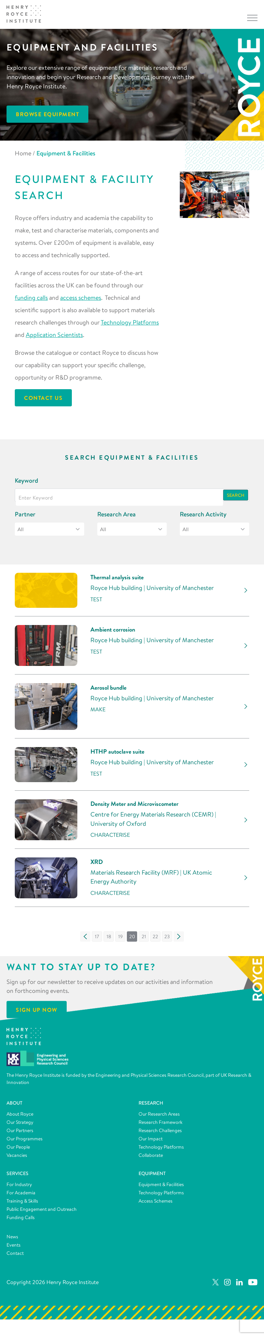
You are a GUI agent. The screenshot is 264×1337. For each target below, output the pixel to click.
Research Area (116, 514)
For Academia (21, 1196)
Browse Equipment (47, 114)
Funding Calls (21, 1221)
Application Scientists (54, 335)
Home (23, 153)
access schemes (80, 298)
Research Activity (203, 514)
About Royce (20, 1118)
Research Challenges (160, 1134)
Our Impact (151, 1142)
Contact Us (43, 398)
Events (14, 1249)
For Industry (19, 1188)
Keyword (26, 480)
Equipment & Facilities (161, 1188)
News (12, 1240)
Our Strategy (20, 1126)
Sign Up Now (36, 1013)
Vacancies (17, 1159)
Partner (25, 514)
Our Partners (20, 1134)
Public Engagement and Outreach (42, 1213)
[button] (85, 940)
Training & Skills (22, 1205)
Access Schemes (156, 1205)
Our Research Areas (159, 1118)
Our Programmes (25, 1142)
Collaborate (151, 1159)
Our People (18, 1151)
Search (235, 495)
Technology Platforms (130, 322)
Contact (15, 1257)
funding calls (31, 298)
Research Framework (161, 1126)
